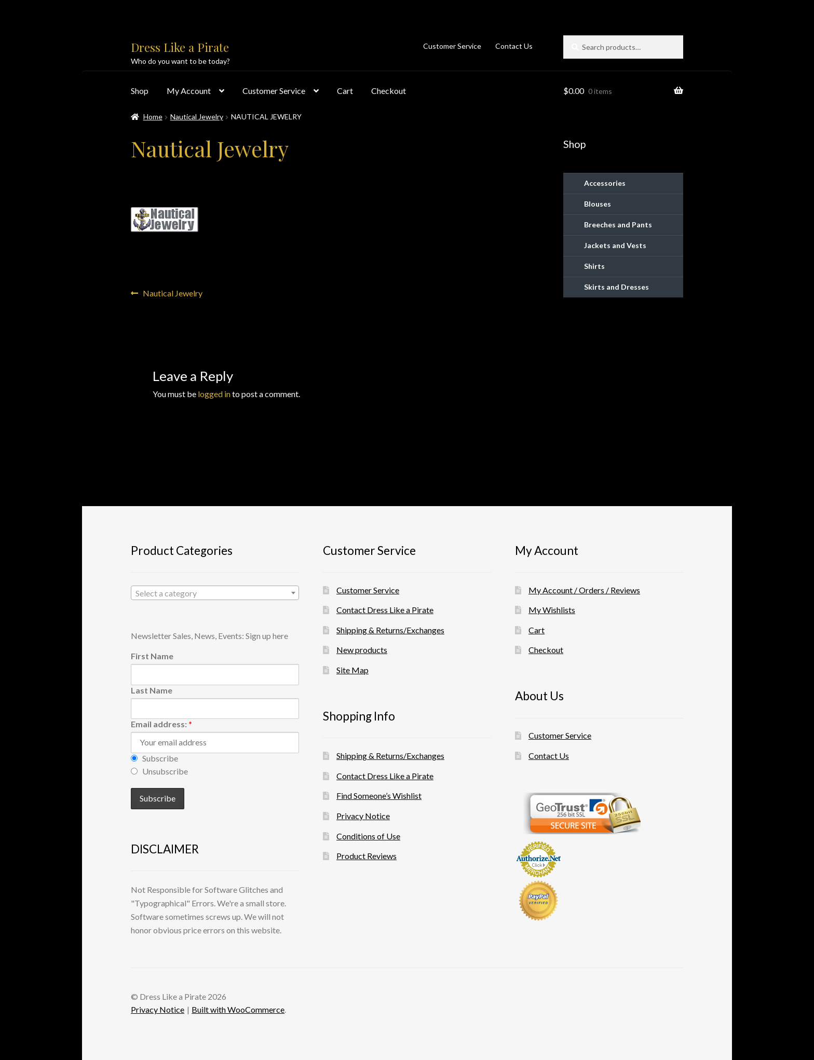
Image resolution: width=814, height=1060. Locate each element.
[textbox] (215, 593)
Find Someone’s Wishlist (379, 795)
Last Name (151, 690)
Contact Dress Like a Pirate (384, 610)
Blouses (597, 203)
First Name (152, 656)
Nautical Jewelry (196, 116)
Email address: (161, 724)
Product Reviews (366, 856)
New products (361, 650)
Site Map (352, 670)
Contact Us (514, 46)
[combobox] (215, 593)
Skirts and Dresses (616, 286)
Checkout (388, 91)
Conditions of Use (368, 836)
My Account (189, 91)
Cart (345, 91)
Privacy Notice (363, 816)
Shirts (594, 266)
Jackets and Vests (615, 245)
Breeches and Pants (618, 224)
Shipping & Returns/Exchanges (390, 630)
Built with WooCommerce (238, 1009)
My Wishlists (551, 610)
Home (152, 116)
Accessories (605, 183)
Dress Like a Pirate (180, 47)
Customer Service (452, 46)
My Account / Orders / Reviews (584, 590)
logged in (214, 394)
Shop (139, 91)
